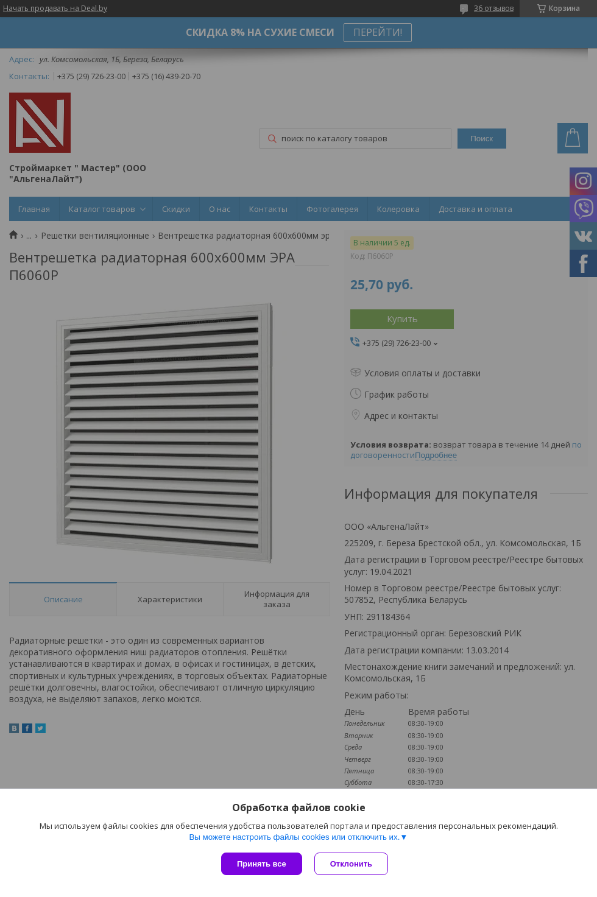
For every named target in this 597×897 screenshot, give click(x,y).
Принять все (261, 863)
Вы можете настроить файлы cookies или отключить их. (294, 837)
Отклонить (351, 863)
